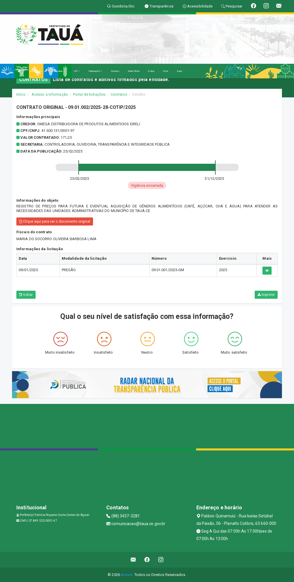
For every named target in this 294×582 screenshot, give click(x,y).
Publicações (95, 71)
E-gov (180, 71)
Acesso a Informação (50, 94)
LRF (77, 71)
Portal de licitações (89, 94)
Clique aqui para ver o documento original (54, 221)
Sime (165, 71)
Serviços (115, 71)
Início (21, 94)
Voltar (26, 295)
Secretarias (58, 71)
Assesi (127, 575)
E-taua (151, 71)
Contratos (119, 94)
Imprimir (266, 295)
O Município (36, 71)
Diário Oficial (133, 71)
